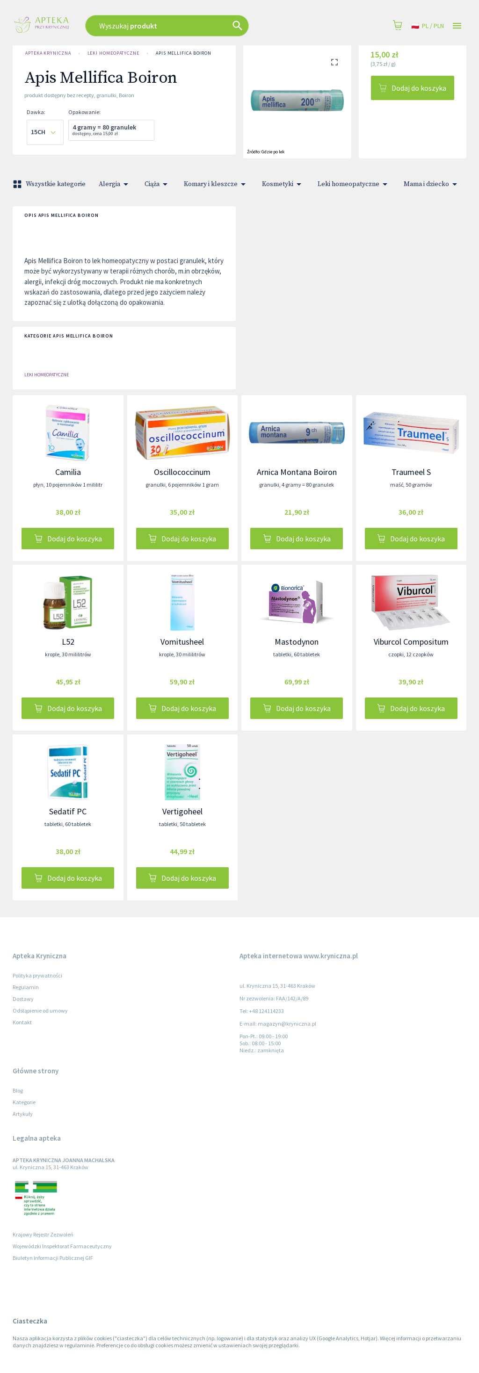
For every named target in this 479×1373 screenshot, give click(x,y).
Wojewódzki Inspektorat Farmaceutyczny (62, 1246)
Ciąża (157, 184)
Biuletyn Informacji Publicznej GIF (53, 1257)
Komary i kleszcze (216, 184)
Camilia (68, 472)
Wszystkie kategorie (50, 184)
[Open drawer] (457, 25)
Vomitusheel (182, 641)
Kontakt (22, 1022)
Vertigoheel (182, 811)
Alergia (115, 184)
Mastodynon (297, 641)
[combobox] (193, 25)
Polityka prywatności (37, 975)
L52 (68, 641)
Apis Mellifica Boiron (183, 53)
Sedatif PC (68, 811)
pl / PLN (427, 25)
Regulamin (26, 987)
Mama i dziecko (432, 184)
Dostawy (23, 998)
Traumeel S (411, 472)
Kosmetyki (283, 184)
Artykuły (23, 1113)
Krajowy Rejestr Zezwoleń (43, 1234)
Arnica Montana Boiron (297, 472)
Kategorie (24, 1102)
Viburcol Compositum (411, 641)
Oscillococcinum (182, 472)
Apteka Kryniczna (48, 53)
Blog (18, 1090)
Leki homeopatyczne (113, 53)
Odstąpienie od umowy (40, 1010)
